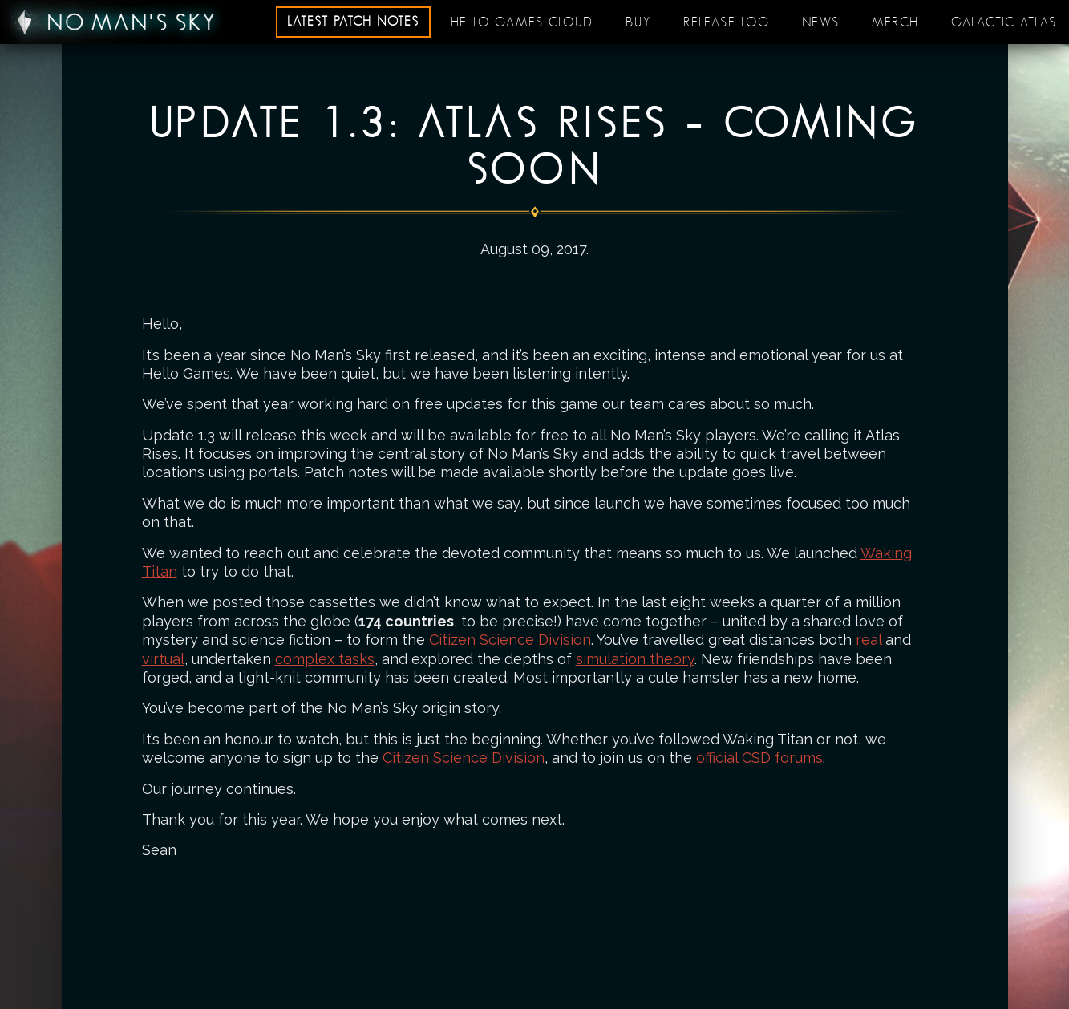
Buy (638, 22)
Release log (726, 22)
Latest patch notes (353, 21)
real (868, 639)
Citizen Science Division (510, 639)
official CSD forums (759, 757)
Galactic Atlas (1004, 22)
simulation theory (635, 658)
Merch (895, 22)
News (821, 22)
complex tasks (325, 658)
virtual (163, 658)
